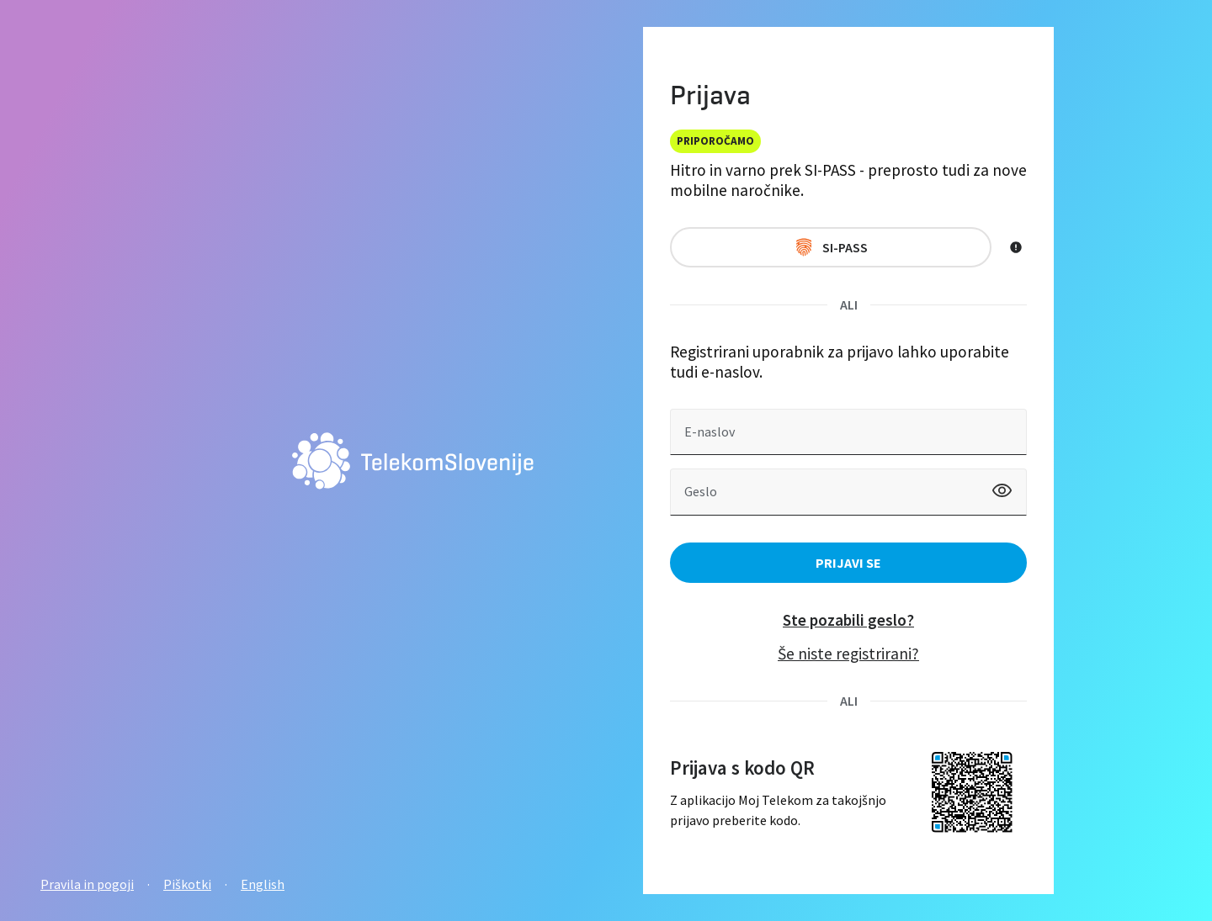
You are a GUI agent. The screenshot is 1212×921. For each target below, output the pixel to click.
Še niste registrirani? (848, 653)
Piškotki (187, 884)
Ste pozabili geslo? (848, 620)
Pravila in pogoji (87, 884)
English (262, 884)
